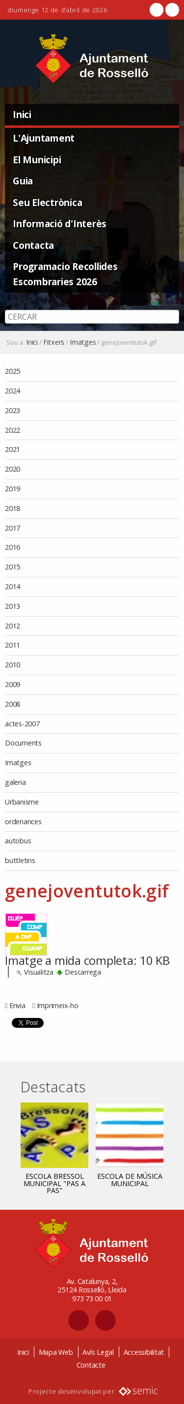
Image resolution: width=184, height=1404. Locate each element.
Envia (17, 1005)
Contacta (33, 245)
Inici (22, 114)
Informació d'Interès (59, 223)
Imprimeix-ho (58, 1005)
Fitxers (53, 342)
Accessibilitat (144, 1352)
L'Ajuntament (44, 138)
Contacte (91, 1365)
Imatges (83, 342)
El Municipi (37, 159)
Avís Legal (98, 1352)
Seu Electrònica (47, 202)
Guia (23, 180)
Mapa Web (56, 1352)
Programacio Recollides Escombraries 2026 (65, 274)
